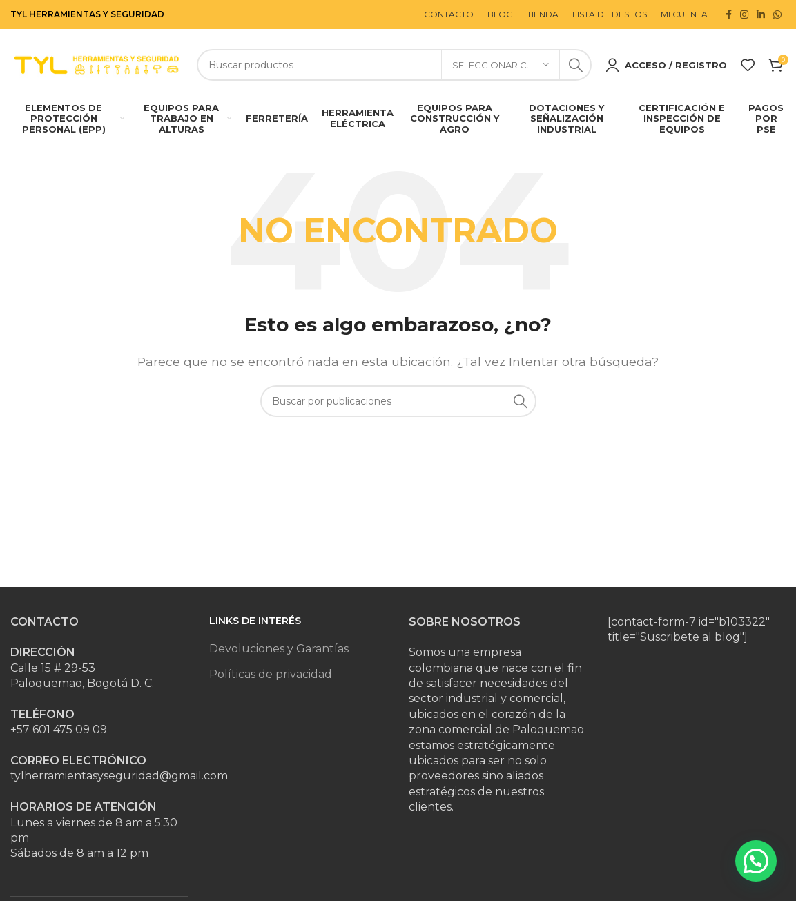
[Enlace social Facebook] (728, 14)
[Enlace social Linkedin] (761, 14)
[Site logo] (96, 63)
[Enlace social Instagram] (744, 14)
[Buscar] (394, 65)
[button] (756, 861)
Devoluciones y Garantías (279, 648)
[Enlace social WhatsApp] (777, 14)
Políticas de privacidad (270, 674)
